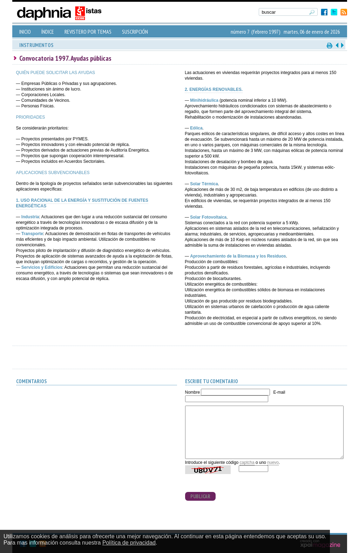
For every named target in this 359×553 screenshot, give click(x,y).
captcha (247, 462)
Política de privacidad (129, 543)
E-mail (279, 392)
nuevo (273, 462)
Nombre (192, 392)
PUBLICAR (200, 496)
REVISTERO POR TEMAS (88, 31)
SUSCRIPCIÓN (135, 31)
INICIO (25, 31)
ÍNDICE (47, 31)
